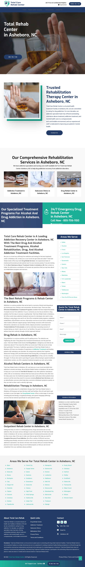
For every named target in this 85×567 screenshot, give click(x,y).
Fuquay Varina (30, 467)
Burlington (10, 477)
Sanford (66, 471)
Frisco (63, 249)
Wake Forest (67, 487)
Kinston (47, 471)
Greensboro (29, 480)
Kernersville (48, 467)
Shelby (66, 474)
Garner (28, 471)
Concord (9, 493)
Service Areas (49, 11)
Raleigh (47, 503)
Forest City (29, 464)
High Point (29, 490)
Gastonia (28, 474)
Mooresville (48, 487)
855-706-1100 (73, 4)
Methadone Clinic (35, 530)
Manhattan (65, 274)
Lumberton (48, 474)
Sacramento (65, 260)
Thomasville (67, 484)
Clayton (9, 490)
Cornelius (10, 497)
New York (64, 267)
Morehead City (49, 490)
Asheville (9, 471)
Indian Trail (29, 500)
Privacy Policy (34, 533)
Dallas (63, 241)
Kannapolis (48, 464)
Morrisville (48, 493)
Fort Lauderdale (66, 278)
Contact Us (59, 11)
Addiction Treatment (36, 524)
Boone (9, 474)
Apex (8, 464)
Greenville (29, 484)
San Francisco (66, 256)
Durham (9, 500)
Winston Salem (68, 497)
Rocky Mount (68, 464)
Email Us (61, 529)
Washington (65, 292)
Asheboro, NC (62, 533)
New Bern (48, 497)
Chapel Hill (10, 484)
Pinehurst (48, 500)
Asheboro (10, 467)
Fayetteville (10, 503)
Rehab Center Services (35, 11)
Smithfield (67, 477)
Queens (64, 263)
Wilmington (67, 490)
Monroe (47, 484)
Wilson (66, 493)
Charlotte (9, 487)
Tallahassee (65, 289)
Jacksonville (29, 503)
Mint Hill (47, 480)
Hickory (28, 487)
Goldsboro (29, 477)
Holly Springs (30, 493)
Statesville (67, 480)
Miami (63, 282)
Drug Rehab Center (36, 521)
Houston (64, 245)
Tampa (63, 285)
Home (24, 11)
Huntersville (29, 497)
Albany (64, 271)
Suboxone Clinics (35, 527)
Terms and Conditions (36, 536)
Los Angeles (65, 252)
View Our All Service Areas (69, 296)
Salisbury (66, 467)
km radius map (69, 371)
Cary (8, 480)
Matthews (48, 477)
